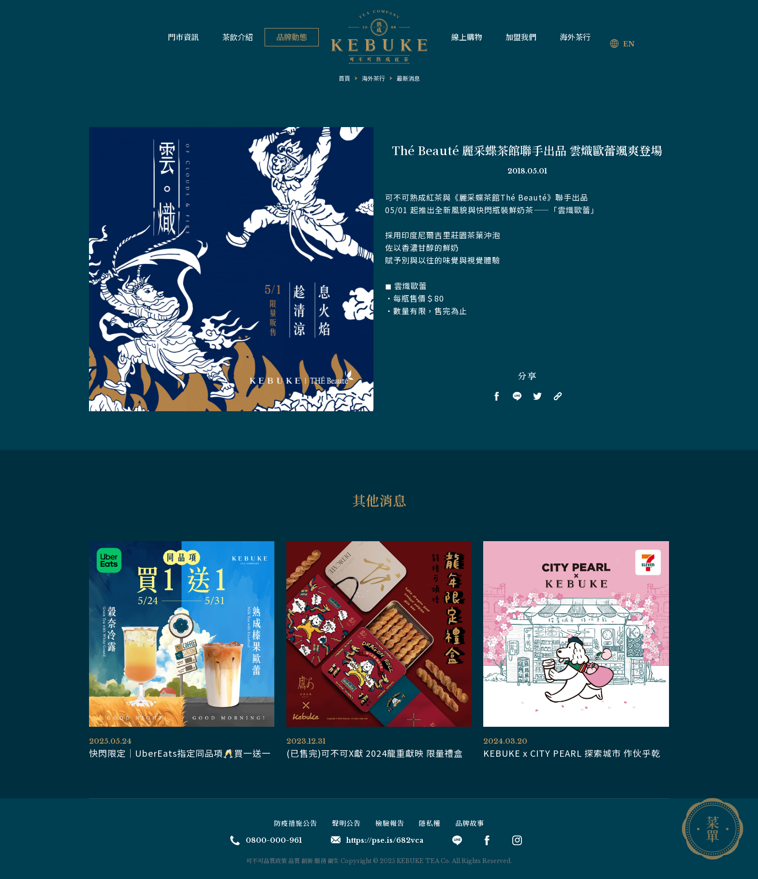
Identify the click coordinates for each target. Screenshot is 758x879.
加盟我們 (520, 37)
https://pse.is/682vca (377, 840)
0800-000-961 (266, 840)
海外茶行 (575, 37)
